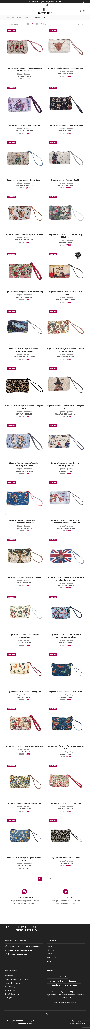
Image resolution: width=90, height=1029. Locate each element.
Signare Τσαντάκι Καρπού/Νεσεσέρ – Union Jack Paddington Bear (66, 578)
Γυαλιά (49, 953)
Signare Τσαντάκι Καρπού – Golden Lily (24, 803)
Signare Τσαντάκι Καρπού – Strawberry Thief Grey (65, 235)
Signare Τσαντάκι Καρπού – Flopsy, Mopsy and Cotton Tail (24, 69)
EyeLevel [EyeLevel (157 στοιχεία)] (72, 981)
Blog (49, 961)
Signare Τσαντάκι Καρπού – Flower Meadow (24, 746)
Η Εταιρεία (9, 975)
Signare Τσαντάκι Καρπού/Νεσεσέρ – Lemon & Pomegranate (65, 350)
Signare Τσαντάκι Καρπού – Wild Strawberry (24, 291)
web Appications (25, 1023)
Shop (19, 17)
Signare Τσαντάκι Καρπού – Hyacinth (65, 803)
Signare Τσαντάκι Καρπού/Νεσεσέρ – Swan (24, 577)
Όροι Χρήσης (76, 1021)
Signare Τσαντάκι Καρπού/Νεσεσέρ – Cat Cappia (65, 292)
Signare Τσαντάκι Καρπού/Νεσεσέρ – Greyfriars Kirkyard (24, 350)
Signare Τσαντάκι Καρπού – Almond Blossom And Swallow (66, 635)
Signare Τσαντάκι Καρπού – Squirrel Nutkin (24, 234)
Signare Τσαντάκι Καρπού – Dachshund (65, 691)
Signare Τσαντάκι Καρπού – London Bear (65, 125)
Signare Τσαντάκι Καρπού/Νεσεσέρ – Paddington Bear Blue (24, 521)
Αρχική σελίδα (10, 17)
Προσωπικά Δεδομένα (77, 1023)
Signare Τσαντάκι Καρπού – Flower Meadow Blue (65, 747)
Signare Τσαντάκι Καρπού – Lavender (24, 125)
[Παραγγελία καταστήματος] (14, 24)
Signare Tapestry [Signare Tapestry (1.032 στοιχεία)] (72, 985)
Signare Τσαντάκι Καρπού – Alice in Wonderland (24, 635)
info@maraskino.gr (23, 950)
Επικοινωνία (10, 990)
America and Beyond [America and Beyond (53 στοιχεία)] (57, 977)
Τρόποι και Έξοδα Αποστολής (16, 979)
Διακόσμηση (51, 957)
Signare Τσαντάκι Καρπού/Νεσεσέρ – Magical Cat (65, 407)
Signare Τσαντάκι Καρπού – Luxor (66, 858)
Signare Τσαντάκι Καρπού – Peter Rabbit (24, 180)
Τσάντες (50, 946)
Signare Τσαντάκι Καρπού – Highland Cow (66, 68)
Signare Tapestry (24, 74)
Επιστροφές (10, 986)
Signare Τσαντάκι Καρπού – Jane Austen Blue (24, 859)
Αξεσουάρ (26, 17)
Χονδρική (9, 998)
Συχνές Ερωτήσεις (12, 994)
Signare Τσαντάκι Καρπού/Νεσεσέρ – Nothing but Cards (24, 464)
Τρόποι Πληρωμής (12, 983)
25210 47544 (22, 954)
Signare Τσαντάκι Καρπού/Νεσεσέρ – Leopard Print (24, 407)
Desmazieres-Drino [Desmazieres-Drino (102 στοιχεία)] (56, 981)
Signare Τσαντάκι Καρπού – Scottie (66, 180)
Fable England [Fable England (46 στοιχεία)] (54, 985)
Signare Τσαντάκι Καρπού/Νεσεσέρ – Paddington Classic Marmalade (66, 521)
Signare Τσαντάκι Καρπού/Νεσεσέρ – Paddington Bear (66, 464)
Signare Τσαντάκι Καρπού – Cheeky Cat (24, 691)
